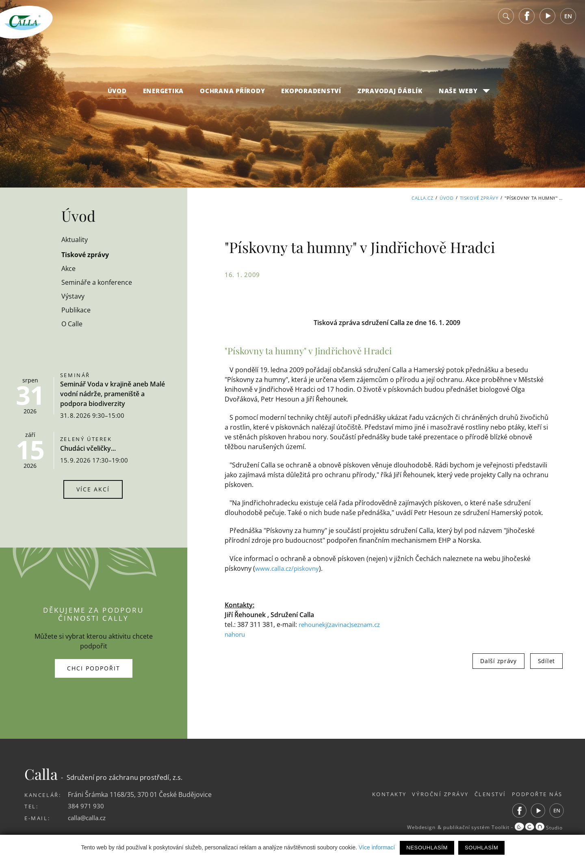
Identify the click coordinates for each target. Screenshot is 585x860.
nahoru (236, 634)
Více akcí (93, 489)
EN (568, 20)
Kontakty (375, 794)
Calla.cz (422, 198)
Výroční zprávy (431, 794)
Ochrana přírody (232, 95)
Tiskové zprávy (479, 198)
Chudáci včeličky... (88, 448)
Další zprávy (498, 661)
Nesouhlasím (427, 848)
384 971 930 (86, 805)
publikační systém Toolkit (469, 827)
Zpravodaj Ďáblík (390, 95)
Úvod (117, 95)
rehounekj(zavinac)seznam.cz (344, 624)
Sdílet (546, 661)
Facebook (527, 20)
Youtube (547, 20)
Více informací (377, 847)
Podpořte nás (537, 794)
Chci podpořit (93, 668)
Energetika (163, 95)
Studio (537, 827)
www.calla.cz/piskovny (289, 568)
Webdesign (409, 827)
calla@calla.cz (88, 817)
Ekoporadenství (311, 95)
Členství (486, 794)
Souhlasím (481, 848)
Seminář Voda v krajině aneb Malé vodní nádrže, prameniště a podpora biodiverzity (112, 394)
